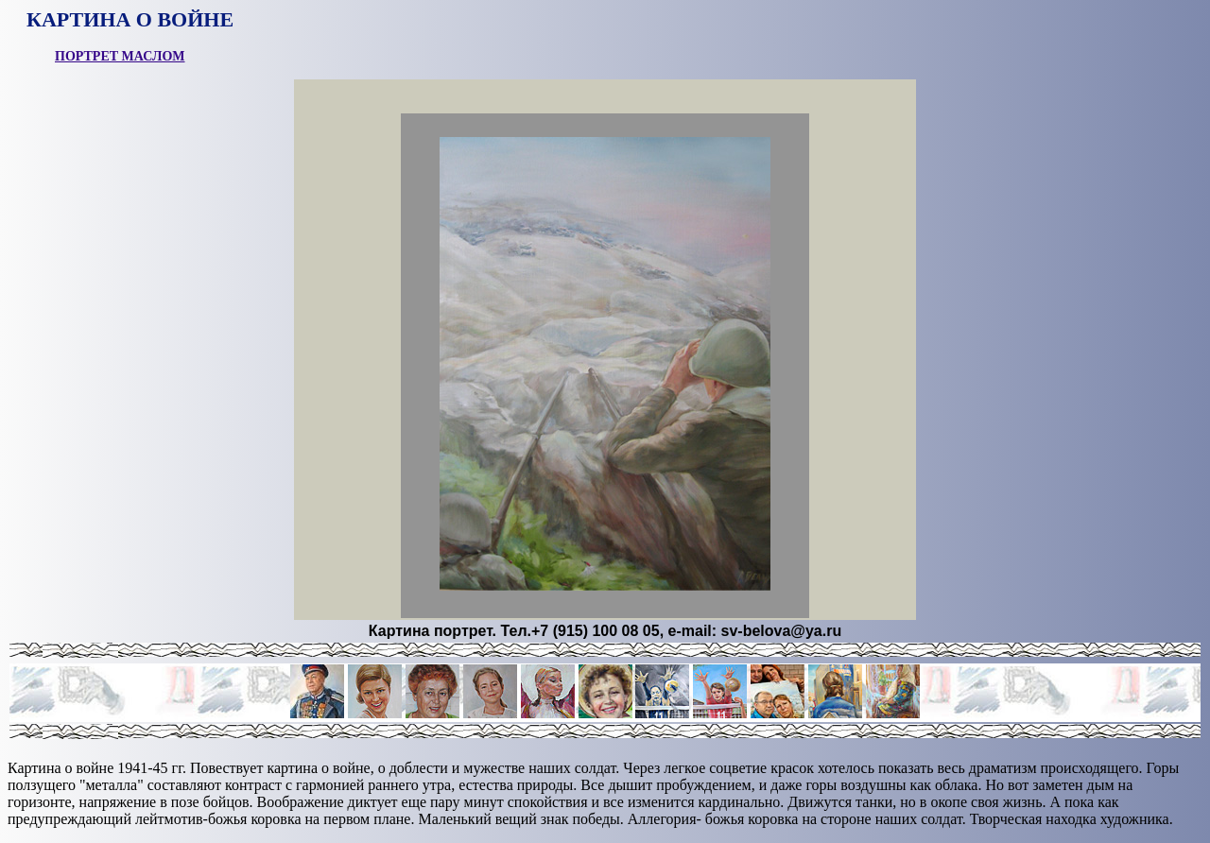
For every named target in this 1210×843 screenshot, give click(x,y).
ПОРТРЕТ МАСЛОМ (120, 56)
